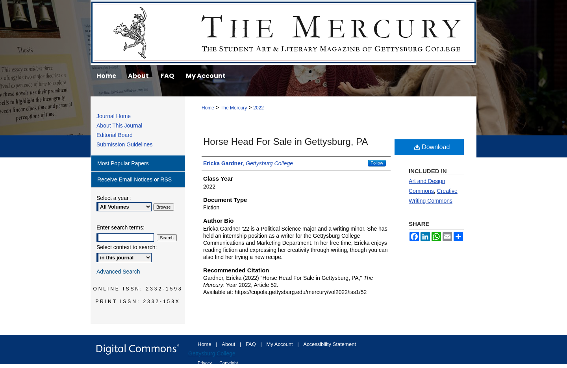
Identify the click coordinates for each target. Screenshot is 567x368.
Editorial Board (114, 135)
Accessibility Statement (329, 344)
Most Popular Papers (123, 163)
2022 (258, 108)
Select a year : (114, 198)
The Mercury (283, 32)
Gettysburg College (211, 353)
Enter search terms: (120, 227)
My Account (281, 344)
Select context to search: (126, 247)
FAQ (252, 344)
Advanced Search (118, 271)
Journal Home (113, 116)
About (229, 344)
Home (208, 108)
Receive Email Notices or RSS (134, 179)
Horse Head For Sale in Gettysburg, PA (285, 141)
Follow (377, 163)
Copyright (228, 363)
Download (432, 147)
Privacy (205, 363)
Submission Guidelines (124, 144)
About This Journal (119, 125)
